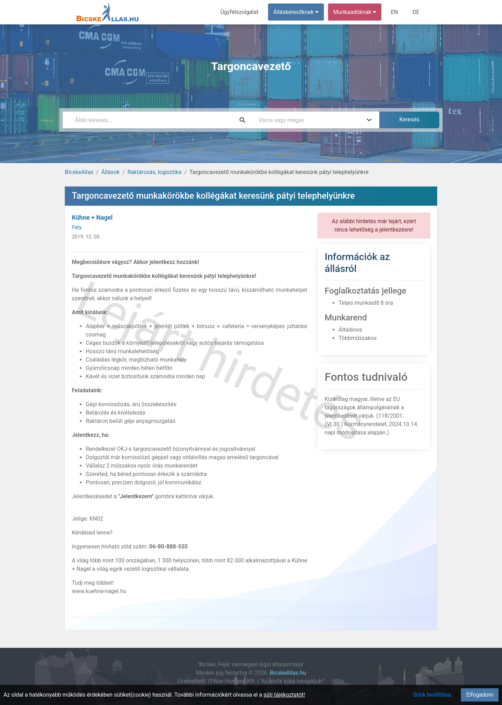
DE (415, 12)
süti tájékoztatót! (284, 694)
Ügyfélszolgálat (239, 12)
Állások (110, 172)
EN (394, 12)
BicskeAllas (79, 172)
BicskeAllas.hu (288, 672)
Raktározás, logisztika (155, 172)
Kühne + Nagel (92, 217)
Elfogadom (479, 694)
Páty (77, 227)
